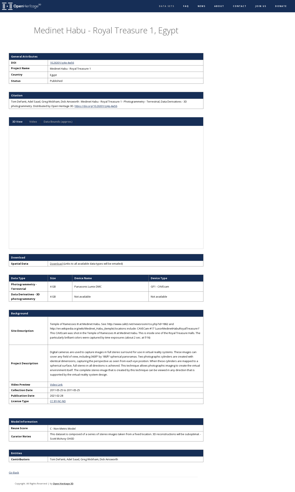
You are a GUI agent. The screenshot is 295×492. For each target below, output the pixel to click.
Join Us (260, 6)
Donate (281, 6)
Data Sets (166, 6)
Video (33, 121)
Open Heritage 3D (63, 483)
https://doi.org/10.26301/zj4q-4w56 (96, 106)
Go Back (14, 472)
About (219, 6)
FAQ (186, 6)
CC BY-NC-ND (58, 401)
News (201, 6)
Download (56, 263)
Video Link (56, 384)
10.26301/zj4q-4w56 (62, 62)
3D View (17, 121)
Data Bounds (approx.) (58, 121)
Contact (239, 6)
